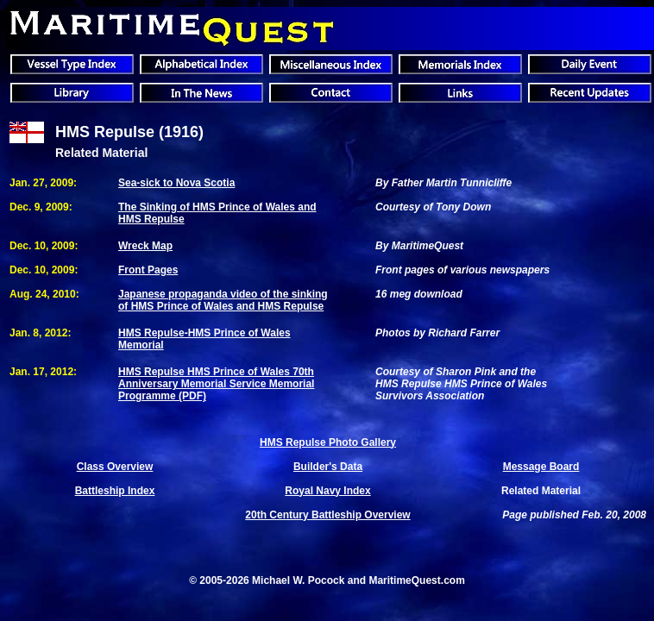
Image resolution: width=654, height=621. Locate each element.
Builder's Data (327, 467)
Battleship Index (115, 491)
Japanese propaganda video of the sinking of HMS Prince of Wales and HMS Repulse (223, 300)
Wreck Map (145, 246)
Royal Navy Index (327, 491)
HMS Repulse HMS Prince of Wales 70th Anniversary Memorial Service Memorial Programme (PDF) (216, 384)
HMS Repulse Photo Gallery (328, 442)
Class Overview (115, 467)
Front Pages (148, 270)
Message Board (541, 467)
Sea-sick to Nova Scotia (176, 183)
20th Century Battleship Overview (327, 515)
